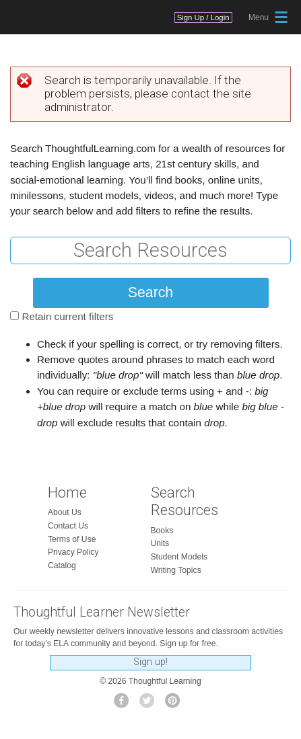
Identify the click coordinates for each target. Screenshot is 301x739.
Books (162, 530)
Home (67, 492)
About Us (64, 512)
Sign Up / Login (203, 17)
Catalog (62, 565)
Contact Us (68, 526)
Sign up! (150, 662)
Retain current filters (67, 316)
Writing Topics (176, 570)
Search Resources (184, 501)
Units (160, 543)
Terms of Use (72, 539)
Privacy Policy (73, 552)
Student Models (179, 556)
